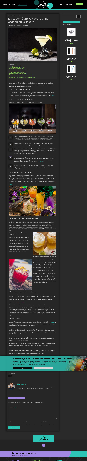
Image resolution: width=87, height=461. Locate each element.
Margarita (53, 322)
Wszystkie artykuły (12, 15)
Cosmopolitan (40, 161)
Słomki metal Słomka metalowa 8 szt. (71, 59)
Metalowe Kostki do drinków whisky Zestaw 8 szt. (71, 40)
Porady (18, 15)
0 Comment (25, 25)
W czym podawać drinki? (20, 302)
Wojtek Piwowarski (11, 25)
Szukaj (78, 16)
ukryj (16, 64)
